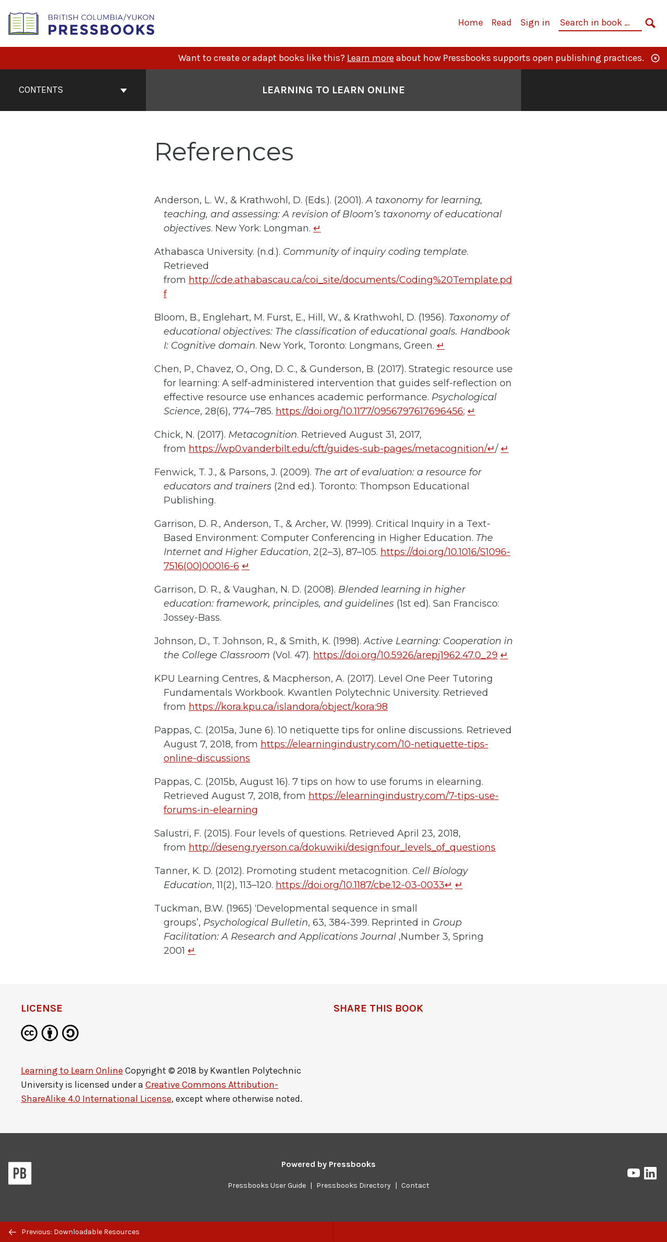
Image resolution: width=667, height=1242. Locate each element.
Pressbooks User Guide (267, 1185)
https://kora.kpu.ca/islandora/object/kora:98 (288, 706)
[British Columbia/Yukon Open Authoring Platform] (81, 23)
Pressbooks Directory (353, 1185)
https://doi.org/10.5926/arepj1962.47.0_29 (405, 655)
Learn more (370, 58)
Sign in (535, 22)
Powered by (328, 1164)
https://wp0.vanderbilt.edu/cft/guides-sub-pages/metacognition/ (338, 448)
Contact (415, 1185)
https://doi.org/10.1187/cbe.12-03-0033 (360, 885)
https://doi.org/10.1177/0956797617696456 (369, 411)
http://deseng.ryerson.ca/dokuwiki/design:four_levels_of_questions (342, 847)
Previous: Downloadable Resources (74, 1231)
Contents (73, 89)
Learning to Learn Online (72, 1070)
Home (470, 22)
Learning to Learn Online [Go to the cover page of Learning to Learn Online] (333, 90)
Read (501, 22)
